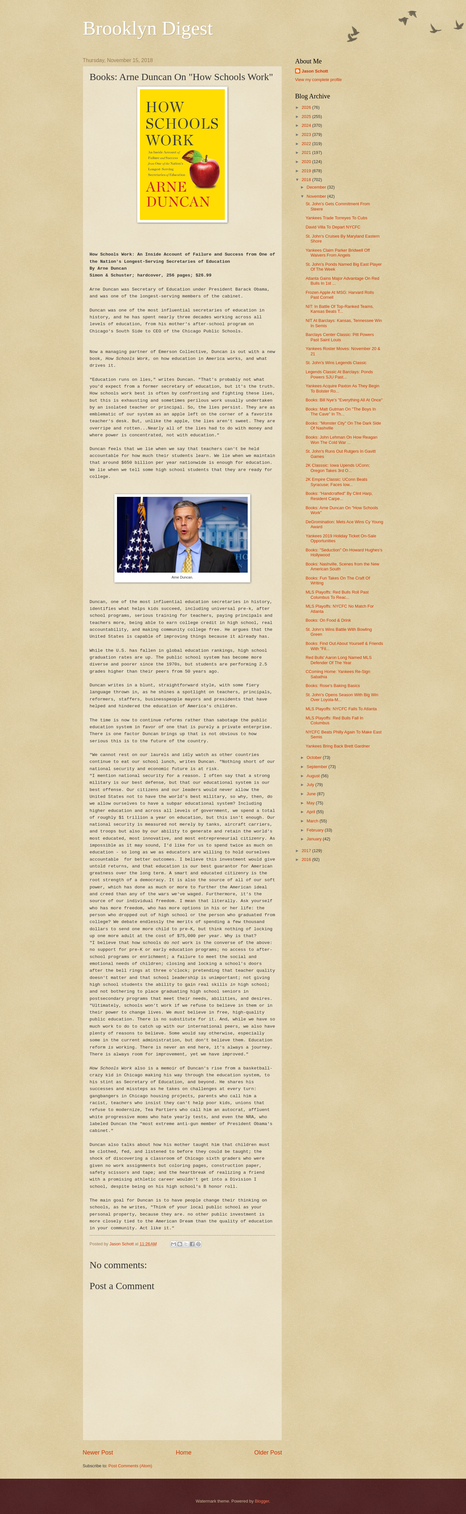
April (311, 811)
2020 (307, 161)
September (317, 766)
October (315, 757)
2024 (307, 125)
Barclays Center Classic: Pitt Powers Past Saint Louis (340, 337)
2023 (307, 134)
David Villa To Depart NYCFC (333, 227)
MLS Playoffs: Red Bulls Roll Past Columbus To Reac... (337, 594)
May (311, 802)
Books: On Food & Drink (328, 620)
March (313, 820)
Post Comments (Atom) (130, 1465)
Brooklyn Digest (148, 28)
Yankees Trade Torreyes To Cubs (336, 217)
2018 (307, 179)
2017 (307, 850)
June (312, 793)
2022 (307, 143)
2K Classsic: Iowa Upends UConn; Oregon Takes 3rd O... (338, 468)
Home (183, 1452)
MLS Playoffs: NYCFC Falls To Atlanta (341, 708)
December (317, 187)
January (315, 838)
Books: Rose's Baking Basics (333, 685)
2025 (307, 116)
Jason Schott (315, 71)
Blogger (262, 1501)
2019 (307, 170)
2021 (307, 152)
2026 (307, 107)
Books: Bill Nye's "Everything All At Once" (344, 399)
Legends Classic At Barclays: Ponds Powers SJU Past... (339, 374)
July (311, 784)
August (314, 775)
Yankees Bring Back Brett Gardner (338, 746)
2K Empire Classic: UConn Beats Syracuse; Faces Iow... (336, 482)
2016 (307, 859)
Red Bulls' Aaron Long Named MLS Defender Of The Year (339, 660)
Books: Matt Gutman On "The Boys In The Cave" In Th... (341, 411)
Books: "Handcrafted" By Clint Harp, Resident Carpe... (339, 496)
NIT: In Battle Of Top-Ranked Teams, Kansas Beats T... (340, 309)
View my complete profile (318, 79)
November (317, 196)
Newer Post (98, 1452)
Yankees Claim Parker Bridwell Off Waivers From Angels (338, 253)
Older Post (268, 1452)
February (316, 830)
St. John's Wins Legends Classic (336, 362)
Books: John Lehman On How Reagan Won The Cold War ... (341, 440)
